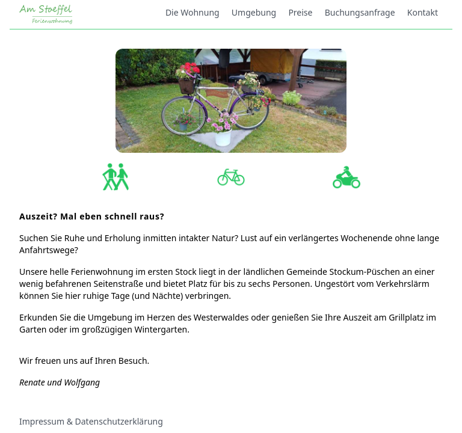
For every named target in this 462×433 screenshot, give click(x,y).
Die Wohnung (192, 12)
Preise (300, 12)
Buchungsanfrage (360, 12)
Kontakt (422, 12)
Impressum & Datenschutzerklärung (91, 421)
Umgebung (254, 12)
